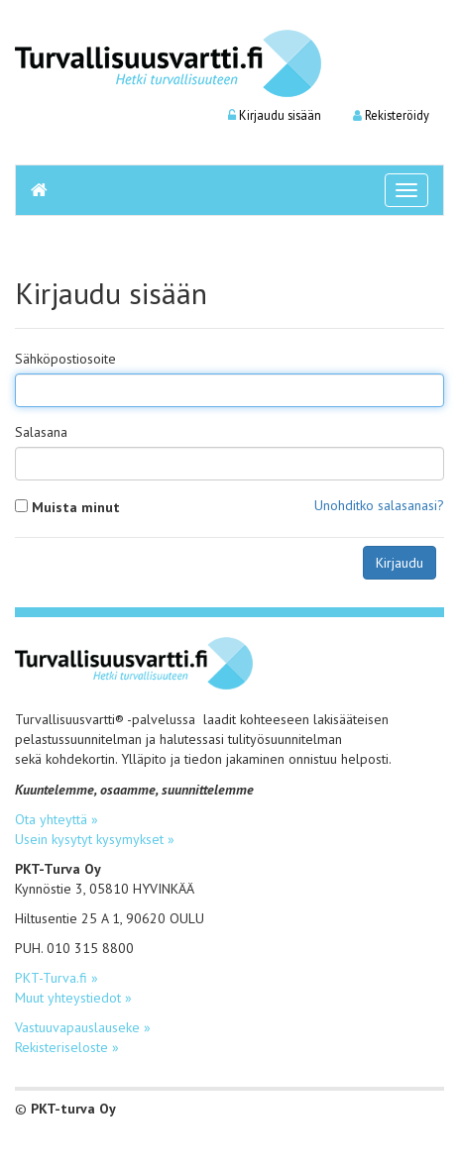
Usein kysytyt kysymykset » (94, 839)
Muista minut (76, 507)
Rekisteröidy (391, 115)
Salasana (41, 432)
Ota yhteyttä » (56, 819)
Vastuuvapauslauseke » (83, 1027)
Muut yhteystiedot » (73, 998)
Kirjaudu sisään (274, 115)
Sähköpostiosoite (65, 359)
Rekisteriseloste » (67, 1047)
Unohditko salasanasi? (379, 505)
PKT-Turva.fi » (56, 978)
